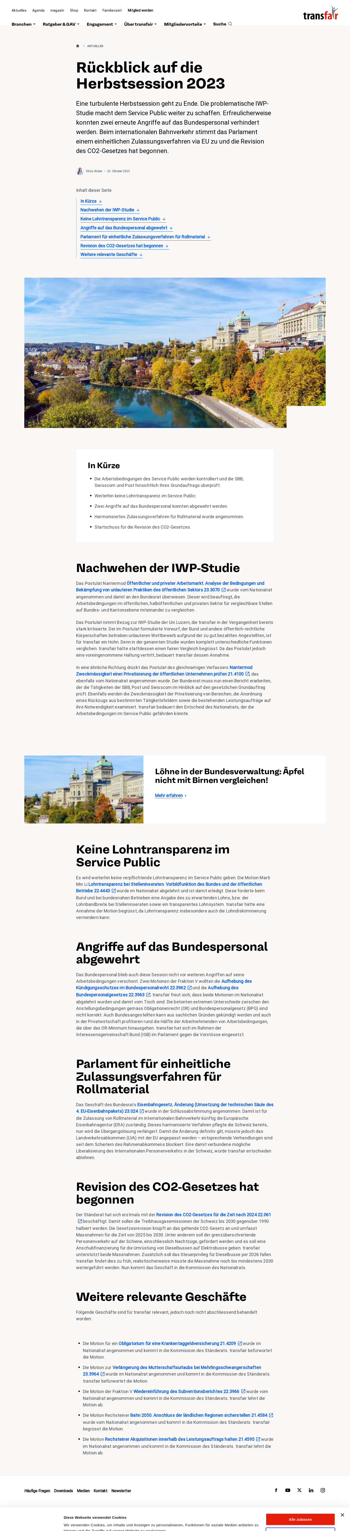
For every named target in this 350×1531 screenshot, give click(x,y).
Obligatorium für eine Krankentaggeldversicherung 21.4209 (177, 1343)
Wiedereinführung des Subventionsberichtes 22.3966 (186, 1391)
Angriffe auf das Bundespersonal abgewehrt (123, 227)
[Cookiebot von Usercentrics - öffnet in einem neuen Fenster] (31, 1521)
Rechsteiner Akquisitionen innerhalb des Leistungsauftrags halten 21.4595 (179, 1439)
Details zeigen (76, 1521)
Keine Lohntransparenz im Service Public (120, 218)
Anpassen (300, 1511)
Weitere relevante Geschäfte (108, 254)
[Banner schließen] (342, 1492)
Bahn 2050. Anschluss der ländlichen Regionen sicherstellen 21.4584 (198, 1415)
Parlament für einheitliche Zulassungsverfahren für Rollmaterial (142, 236)
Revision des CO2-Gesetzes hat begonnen (121, 245)
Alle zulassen (300, 1497)
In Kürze (88, 201)
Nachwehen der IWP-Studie (107, 209)
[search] (222, 18)
